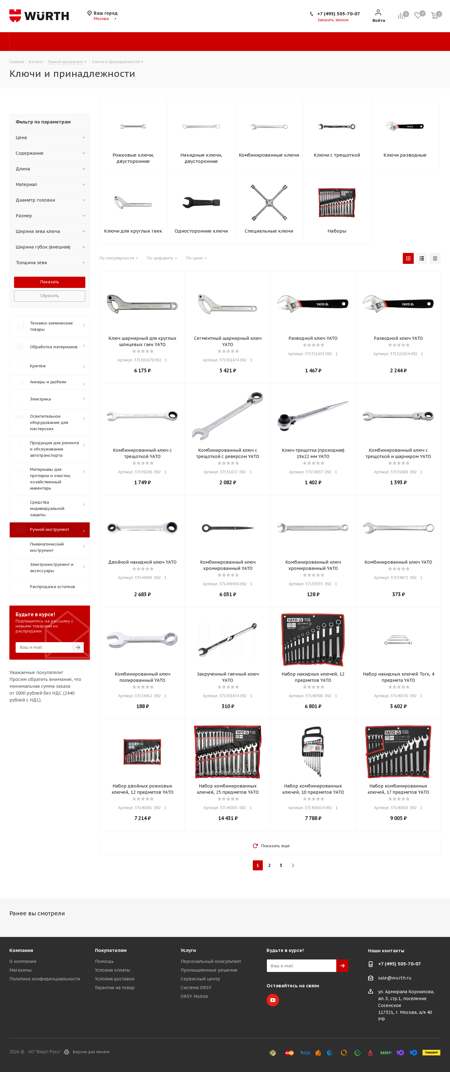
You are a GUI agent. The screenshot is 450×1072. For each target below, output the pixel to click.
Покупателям (111, 950)
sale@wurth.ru (395, 978)
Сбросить (49, 295)
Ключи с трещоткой (337, 155)
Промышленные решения (209, 970)
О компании (22, 961)
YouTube (273, 1000)
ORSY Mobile (194, 996)
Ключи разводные (405, 155)
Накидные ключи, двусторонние (201, 158)
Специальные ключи (269, 231)
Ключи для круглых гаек (133, 231)
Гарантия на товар (115, 987)
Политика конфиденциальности (44, 979)
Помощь (104, 961)
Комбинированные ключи (269, 155)
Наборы (337, 231)
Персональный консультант (211, 961)
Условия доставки (114, 979)
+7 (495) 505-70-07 (338, 14)
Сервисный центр (200, 979)
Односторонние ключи (201, 231)
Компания (21, 950)
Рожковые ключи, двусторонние (133, 158)
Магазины (20, 970)
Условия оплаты (112, 970)
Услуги (188, 950)
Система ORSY (196, 987)
